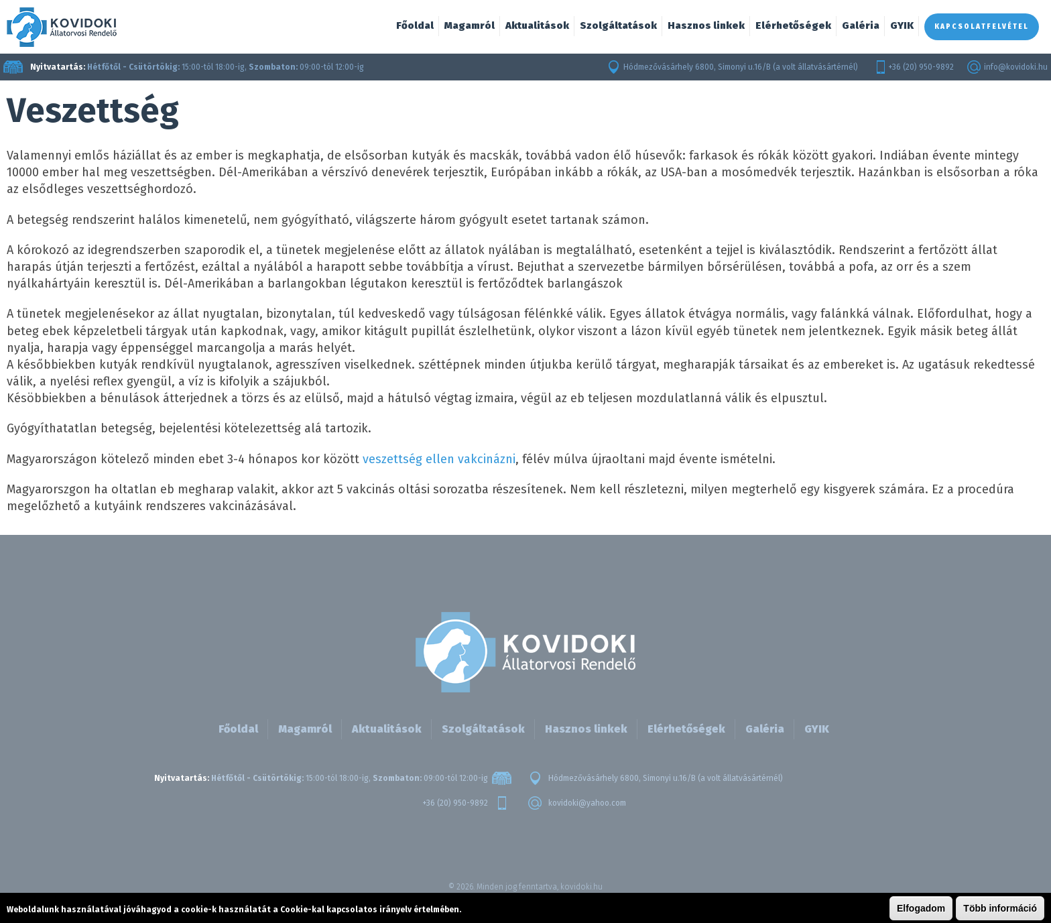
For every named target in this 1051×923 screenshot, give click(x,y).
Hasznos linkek (706, 25)
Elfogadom (921, 908)
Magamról (469, 25)
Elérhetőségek (793, 25)
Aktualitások (537, 25)
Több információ (1000, 908)
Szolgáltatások (618, 25)
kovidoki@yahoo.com (587, 803)
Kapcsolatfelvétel (981, 27)
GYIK (902, 25)
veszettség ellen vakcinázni (439, 459)
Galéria (860, 25)
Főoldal (415, 25)
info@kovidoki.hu (1016, 67)
